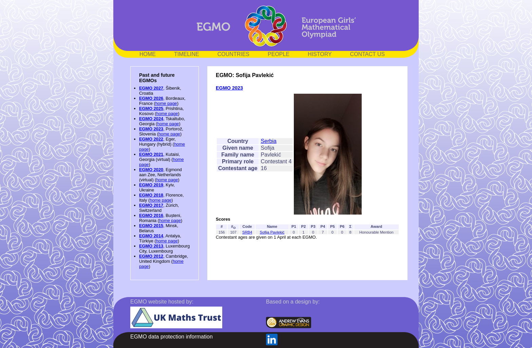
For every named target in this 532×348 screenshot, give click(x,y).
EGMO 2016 (151, 215)
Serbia (269, 141)
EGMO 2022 (151, 139)
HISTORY (320, 54)
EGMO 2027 (151, 88)
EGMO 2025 (151, 108)
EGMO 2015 (151, 225)
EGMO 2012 (151, 256)
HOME (147, 54)
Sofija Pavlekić (272, 232)
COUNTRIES (233, 54)
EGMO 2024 (151, 118)
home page (166, 103)
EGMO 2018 (151, 195)
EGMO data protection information (171, 337)
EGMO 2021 (151, 154)
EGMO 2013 (151, 246)
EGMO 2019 (151, 184)
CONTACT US (367, 54)
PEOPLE (278, 54)
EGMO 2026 (151, 98)
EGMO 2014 (151, 235)
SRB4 (247, 232)
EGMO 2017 (151, 205)
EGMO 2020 (151, 169)
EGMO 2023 (151, 128)
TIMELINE (186, 54)
